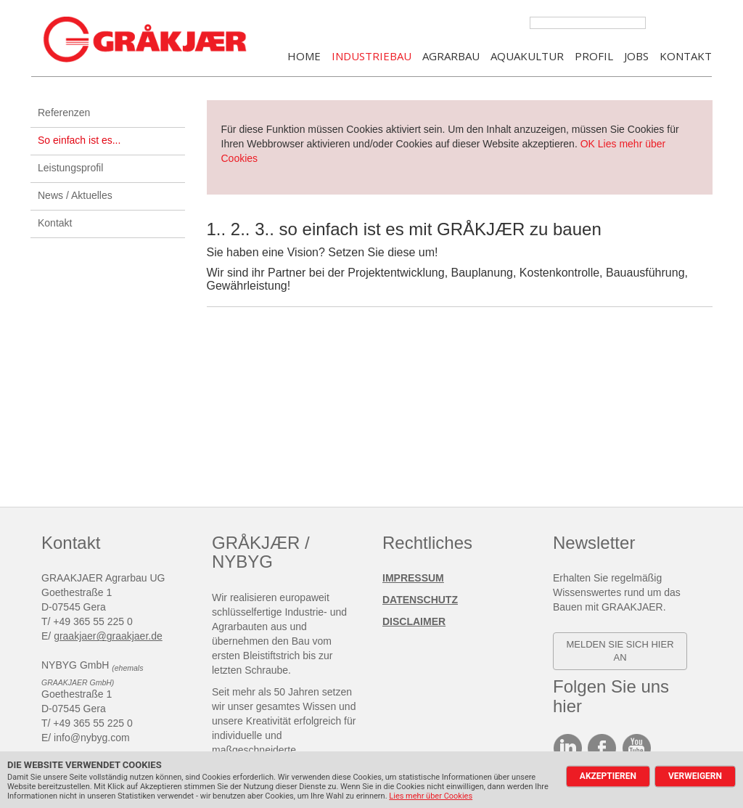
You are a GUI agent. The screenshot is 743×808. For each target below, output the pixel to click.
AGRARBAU (451, 56)
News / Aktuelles (75, 197)
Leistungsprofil (70, 169)
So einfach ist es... (79, 141)
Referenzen (64, 114)
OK (587, 145)
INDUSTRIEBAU (371, 56)
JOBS (636, 56)
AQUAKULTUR (527, 56)
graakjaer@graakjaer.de (108, 637)
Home (304, 56)
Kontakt (55, 224)
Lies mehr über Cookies (430, 796)
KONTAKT (686, 56)
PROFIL (594, 56)
